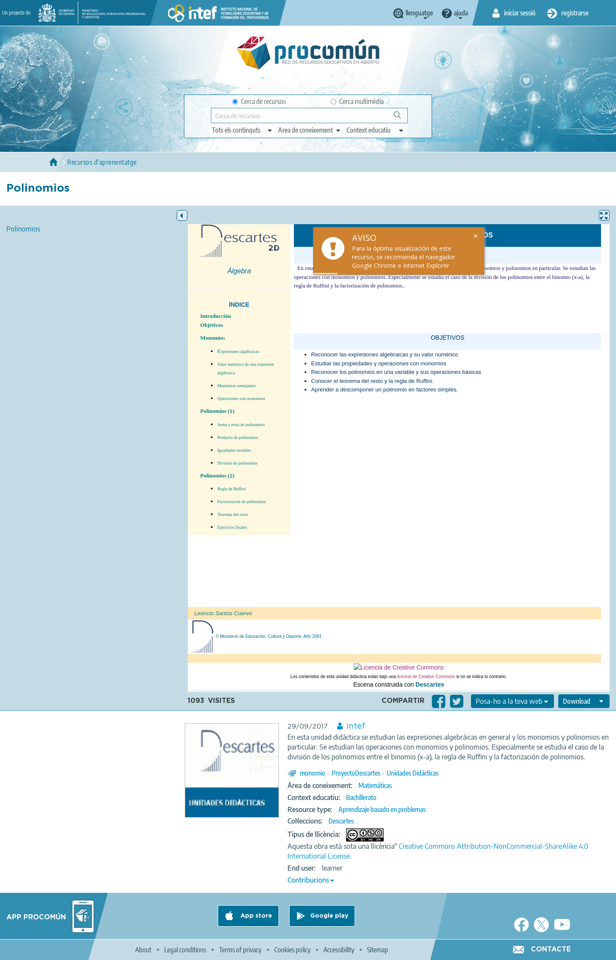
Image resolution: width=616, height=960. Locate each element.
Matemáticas (375, 785)
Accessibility (338, 949)
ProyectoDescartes (356, 773)
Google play (329, 916)
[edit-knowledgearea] (309, 130)
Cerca (401, 118)
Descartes (341, 821)
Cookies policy (292, 949)
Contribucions (308, 880)
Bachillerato (361, 797)
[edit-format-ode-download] (584, 701)
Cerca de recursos (259, 101)
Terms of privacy (240, 949)
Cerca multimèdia (357, 101)
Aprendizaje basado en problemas (382, 809)
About (143, 949)
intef (355, 726)
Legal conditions (185, 949)
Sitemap (377, 949)
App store (255, 916)
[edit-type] (242, 130)
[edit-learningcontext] (375, 130)
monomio (312, 773)
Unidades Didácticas (412, 773)
